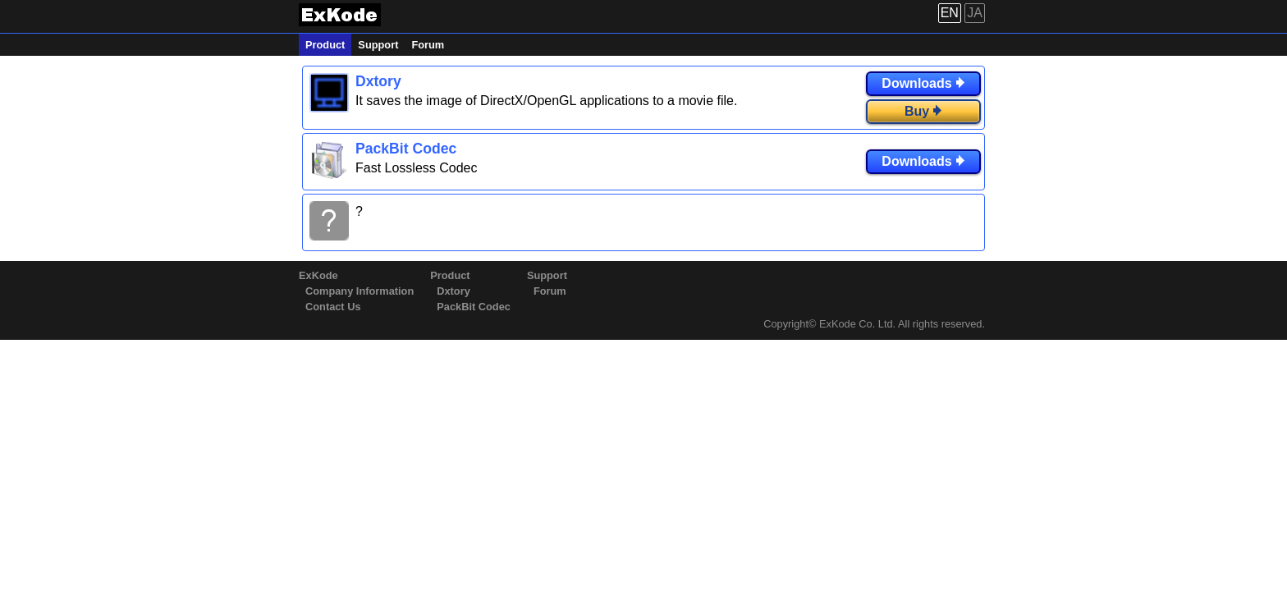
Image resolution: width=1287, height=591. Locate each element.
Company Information (359, 291)
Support (378, 45)
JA (974, 13)
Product (325, 45)
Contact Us (333, 306)
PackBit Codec (474, 306)
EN (950, 13)
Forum (427, 45)
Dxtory (453, 291)
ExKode (318, 275)
